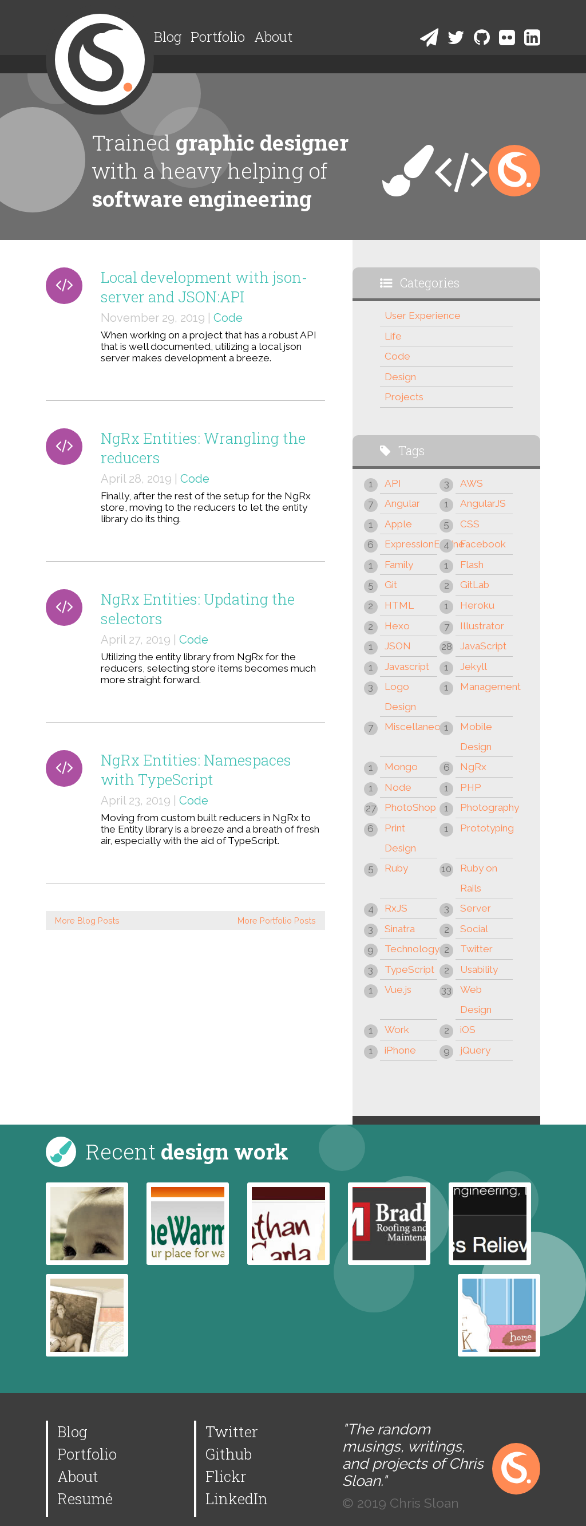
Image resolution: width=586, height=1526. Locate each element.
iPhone (400, 1050)
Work (397, 1029)
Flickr (226, 1476)
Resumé (85, 1498)
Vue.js (398, 989)
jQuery (475, 1050)
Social (474, 928)
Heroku (477, 605)
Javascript (407, 666)
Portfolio (218, 36)
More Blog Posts (87, 920)
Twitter (476, 949)
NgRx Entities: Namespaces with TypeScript (196, 769)
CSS (470, 524)
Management (486, 686)
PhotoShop (410, 807)
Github (228, 1454)
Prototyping (486, 828)
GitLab (474, 584)
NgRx (473, 766)
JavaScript (483, 646)
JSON (398, 646)
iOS (468, 1029)
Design (400, 377)
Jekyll (473, 666)
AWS (471, 483)
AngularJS (483, 503)
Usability (479, 969)
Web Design (476, 999)
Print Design (400, 838)
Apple (398, 524)
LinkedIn (236, 1498)
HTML (399, 605)
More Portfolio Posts (276, 920)
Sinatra (400, 928)
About (273, 36)
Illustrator (482, 626)
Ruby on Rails (478, 878)
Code (228, 318)
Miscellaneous (411, 726)
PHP (470, 787)
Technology (411, 949)
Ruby (396, 868)
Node (398, 787)
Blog (167, 36)
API (393, 483)
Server (475, 908)
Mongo (401, 766)
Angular (402, 503)
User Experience (423, 315)
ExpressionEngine (411, 544)
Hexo (397, 626)
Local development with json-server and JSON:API (204, 286)
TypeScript (409, 969)
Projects (404, 397)
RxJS (396, 908)
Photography (486, 807)
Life (393, 336)
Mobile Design (476, 736)
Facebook (483, 544)
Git (391, 584)
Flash (472, 564)
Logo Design (400, 696)
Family (399, 564)
